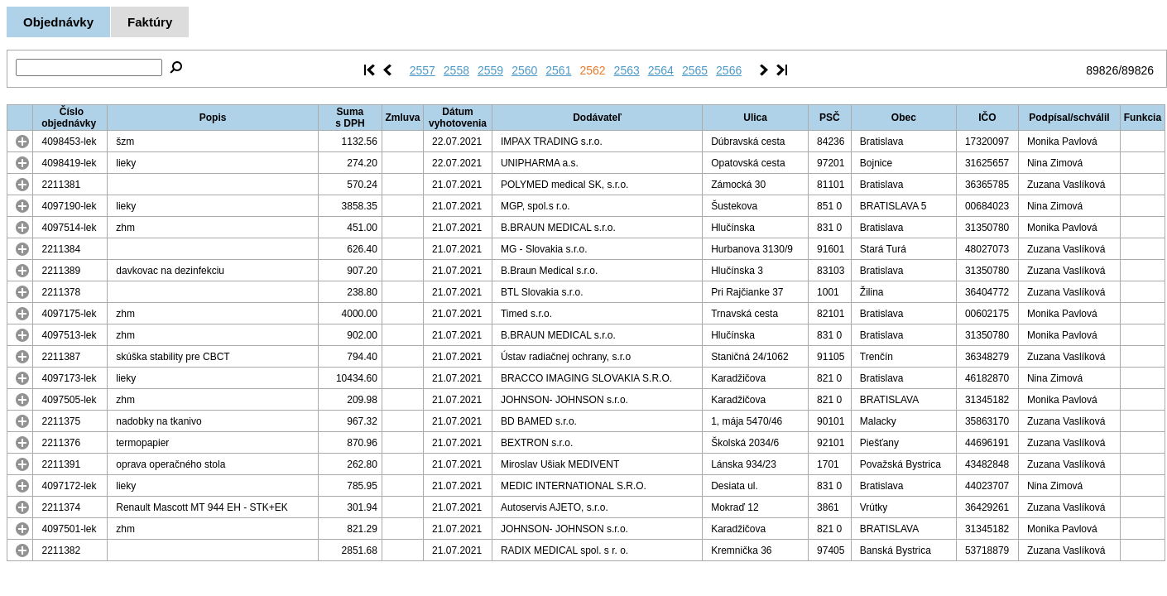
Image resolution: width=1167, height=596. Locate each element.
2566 (729, 70)
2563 (627, 70)
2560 (524, 70)
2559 (490, 70)
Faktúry (149, 22)
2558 (456, 70)
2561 (558, 70)
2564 (661, 70)
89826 (1102, 70)
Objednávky (58, 22)
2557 (422, 70)
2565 (695, 70)
